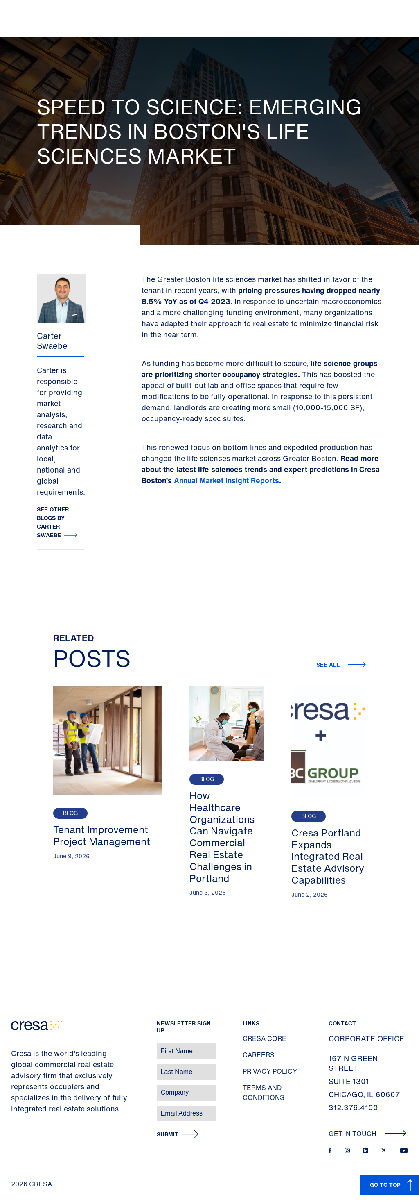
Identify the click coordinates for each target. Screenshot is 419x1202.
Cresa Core (264, 1038)
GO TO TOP (385, 1184)
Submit (167, 1134)
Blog (70, 813)
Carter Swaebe (52, 341)
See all (328, 664)
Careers (259, 1055)
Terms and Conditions (263, 1092)
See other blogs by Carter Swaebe (53, 522)
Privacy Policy (270, 1071)
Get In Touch (368, 1133)
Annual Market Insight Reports (226, 480)
